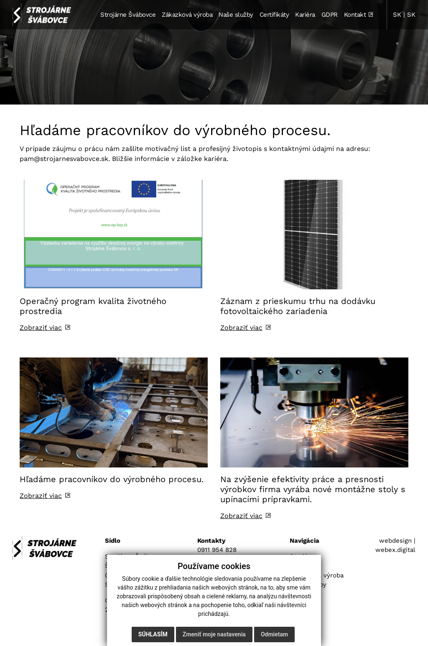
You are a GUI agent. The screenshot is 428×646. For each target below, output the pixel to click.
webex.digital (395, 550)
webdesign (395, 540)
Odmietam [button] (274, 634)
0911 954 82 (215, 550)
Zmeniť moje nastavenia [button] (214, 634)
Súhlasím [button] (153, 634)
